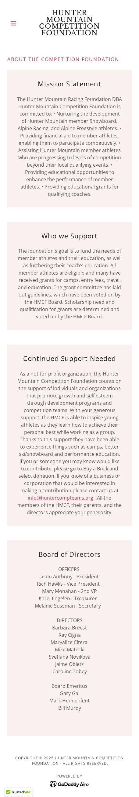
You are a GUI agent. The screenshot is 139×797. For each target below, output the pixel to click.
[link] (69, 23)
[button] (16, 23)
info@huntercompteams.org (60, 497)
